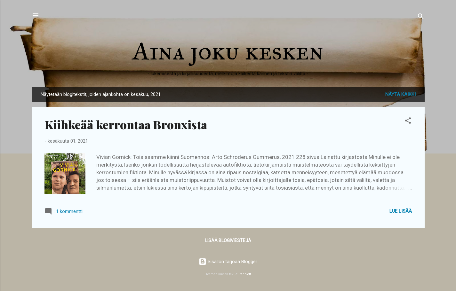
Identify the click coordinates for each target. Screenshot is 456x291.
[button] (408, 122)
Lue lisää (400, 211)
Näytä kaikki (400, 94)
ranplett (245, 274)
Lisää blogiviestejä (228, 240)
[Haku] (421, 17)
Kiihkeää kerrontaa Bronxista (125, 124)
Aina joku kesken (228, 51)
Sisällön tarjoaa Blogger (228, 261)
